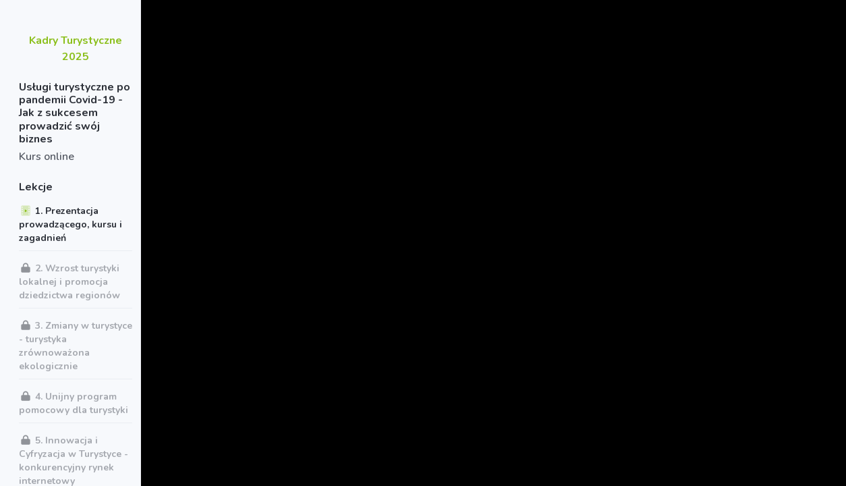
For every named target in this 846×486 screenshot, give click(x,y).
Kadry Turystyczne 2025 (75, 48)
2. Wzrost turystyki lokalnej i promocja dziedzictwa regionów (69, 281)
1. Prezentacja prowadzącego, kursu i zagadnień (70, 224)
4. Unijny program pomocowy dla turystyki (73, 402)
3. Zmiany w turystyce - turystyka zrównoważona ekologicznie (75, 346)
